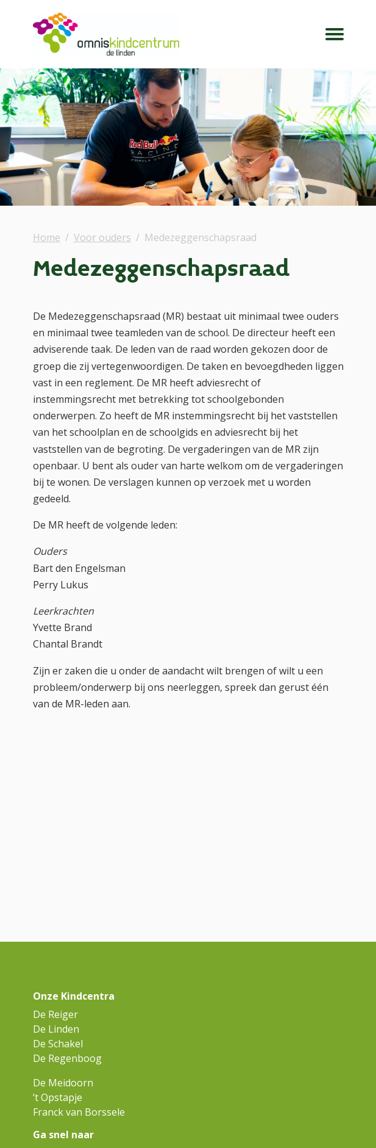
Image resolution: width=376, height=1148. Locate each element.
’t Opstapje (57, 1097)
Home (46, 237)
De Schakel (58, 1043)
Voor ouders (102, 237)
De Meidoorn (63, 1082)
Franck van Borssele (79, 1112)
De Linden (56, 1029)
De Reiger (55, 1014)
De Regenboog (67, 1058)
